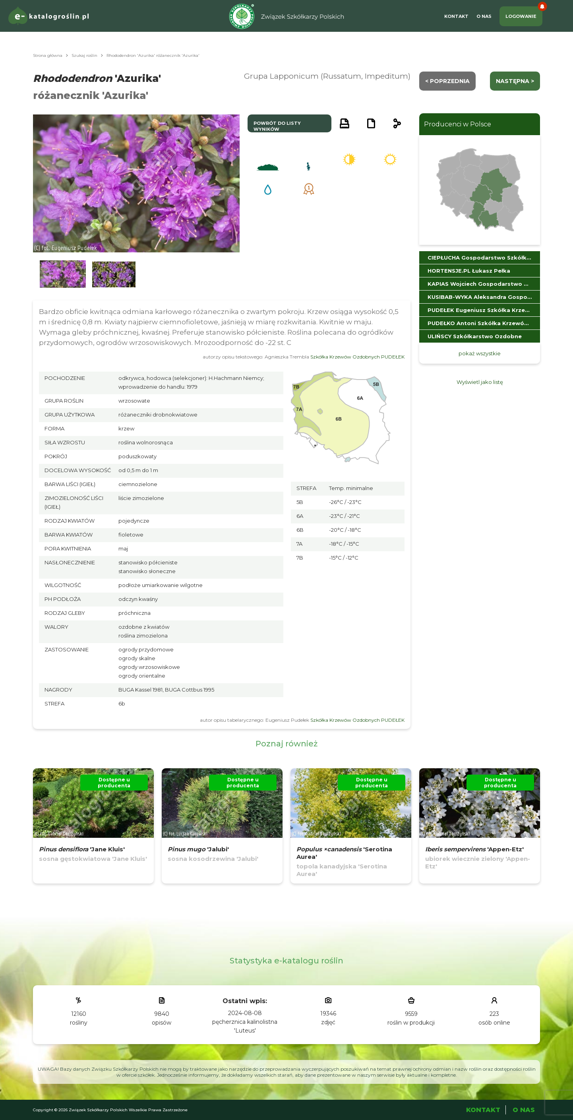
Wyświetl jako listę (480, 382)
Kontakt (456, 16)
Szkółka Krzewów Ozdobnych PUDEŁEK (357, 357)
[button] (63, 274)
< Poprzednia (447, 81)
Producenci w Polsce (457, 124)
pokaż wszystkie (480, 353)
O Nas (484, 16)
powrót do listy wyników (277, 126)
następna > (515, 81)
